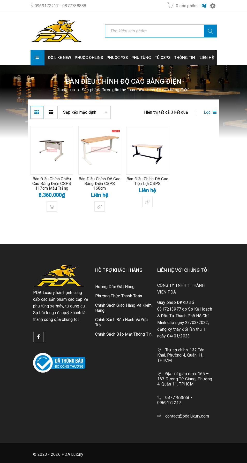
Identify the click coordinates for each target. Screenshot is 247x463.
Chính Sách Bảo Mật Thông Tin (123, 334)
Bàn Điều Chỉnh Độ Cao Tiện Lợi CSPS (147, 181)
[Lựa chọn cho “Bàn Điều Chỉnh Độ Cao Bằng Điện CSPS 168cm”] (99, 206)
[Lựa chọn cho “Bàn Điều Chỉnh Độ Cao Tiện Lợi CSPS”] (147, 202)
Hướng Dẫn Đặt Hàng (115, 286)
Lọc (207, 112)
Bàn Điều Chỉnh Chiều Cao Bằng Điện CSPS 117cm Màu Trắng (51, 183)
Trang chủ (66, 89)
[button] (52, 206)
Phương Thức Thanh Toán (118, 296)
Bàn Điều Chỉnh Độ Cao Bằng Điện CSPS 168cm (100, 183)
